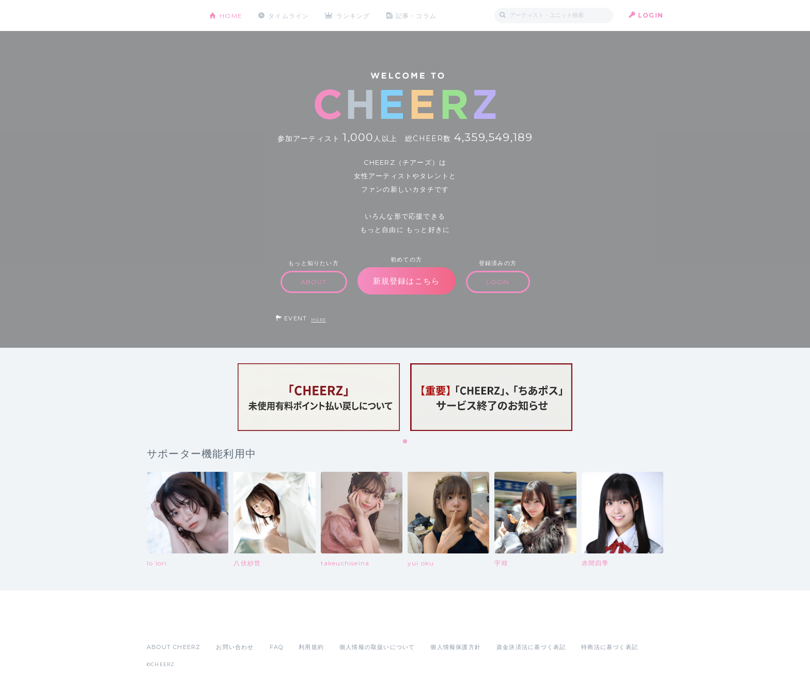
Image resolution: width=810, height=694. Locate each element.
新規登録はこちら (406, 281)
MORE (318, 319)
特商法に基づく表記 (609, 647)
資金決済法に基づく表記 (531, 647)
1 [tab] (405, 441)
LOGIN (650, 15)
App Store (170, 624)
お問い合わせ (235, 647)
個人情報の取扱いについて (377, 647)
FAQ (277, 647)
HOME (231, 15)
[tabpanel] (319, 397)
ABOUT (314, 282)
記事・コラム (416, 15)
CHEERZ (170, 15)
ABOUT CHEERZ (173, 647)
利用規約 (311, 647)
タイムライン (288, 15)
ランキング (354, 15)
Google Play (225, 624)
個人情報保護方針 (455, 647)
